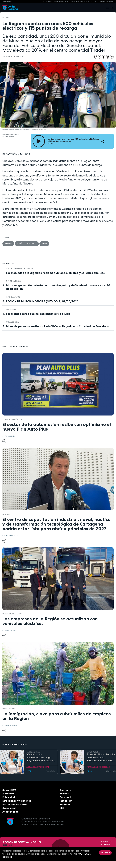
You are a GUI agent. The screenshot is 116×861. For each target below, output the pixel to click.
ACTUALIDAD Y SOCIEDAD (38, 767)
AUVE (44, 243)
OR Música (106, 844)
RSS (62, 808)
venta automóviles (12, 419)
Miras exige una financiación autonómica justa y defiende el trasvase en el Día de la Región (59, 287)
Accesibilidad (10, 811)
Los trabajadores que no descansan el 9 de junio (38, 313)
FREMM (5, 17)
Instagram (66, 800)
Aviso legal (9, 808)
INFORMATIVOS (13, 297)
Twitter (64, 793)
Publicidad (8, 797)
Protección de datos (14, 804)
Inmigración (8, 708)
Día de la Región (14, 281)
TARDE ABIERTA (33, 752)
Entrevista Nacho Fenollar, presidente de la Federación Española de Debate (101, 757)
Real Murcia (88, 1)
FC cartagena (100, 1)
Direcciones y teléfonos (16, 800)
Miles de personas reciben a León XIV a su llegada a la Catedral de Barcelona (57, 326)
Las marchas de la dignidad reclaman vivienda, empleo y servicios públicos (55, 272)
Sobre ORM (9, 790)
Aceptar (105, 852)
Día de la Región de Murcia (19, 268)
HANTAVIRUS (48, 1)
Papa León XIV (12, 322)
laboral (6, 514)
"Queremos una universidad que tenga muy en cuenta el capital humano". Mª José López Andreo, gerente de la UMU (40, 757)
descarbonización (11, 614)
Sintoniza (8, 793)
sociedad (11, 309)
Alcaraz (109, 1)
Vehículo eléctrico (26, 243)
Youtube (65, 804)
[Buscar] (111, 7)
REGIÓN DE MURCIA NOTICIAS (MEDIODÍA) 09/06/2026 (42, 301)
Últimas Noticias (76, 1)
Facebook (66, 797)
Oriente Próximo (61, 1)
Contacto (65, 790)
